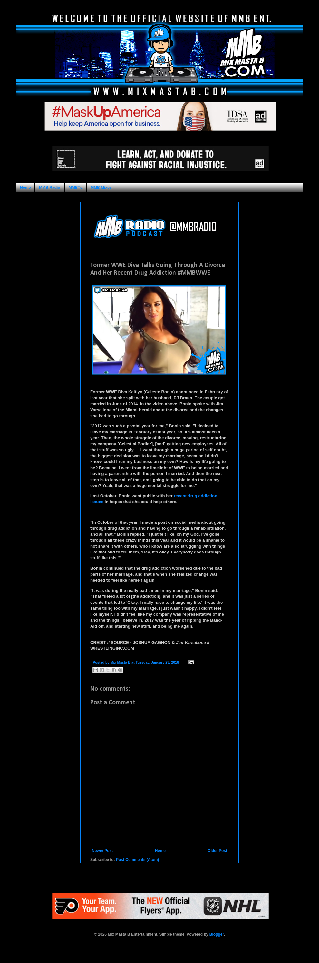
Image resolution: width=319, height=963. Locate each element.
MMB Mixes (101, 187)
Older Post (217, 850)
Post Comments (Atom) (137, 859)
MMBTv (75, 187)
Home (25, 187)
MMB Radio (49, 187)
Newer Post (102, 850)
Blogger (216, 934)
